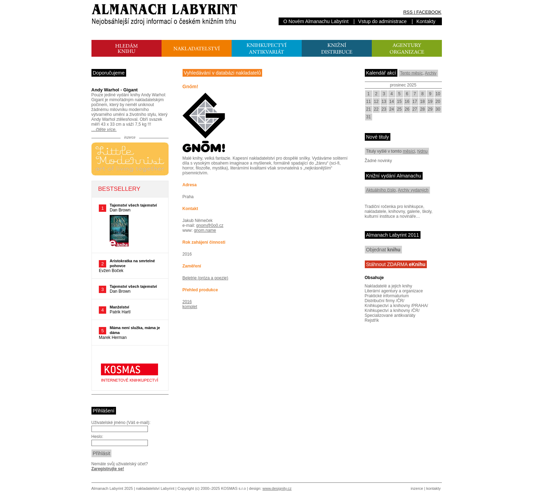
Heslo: (97, 436)
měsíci (409, 151)
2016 (187, 301)
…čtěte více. (104, 129)
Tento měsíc (411, 73)
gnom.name (205, 230)
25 (399, 109)
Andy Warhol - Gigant (114, 89)
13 (384, 101)
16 (407, 101)
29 (430, 109)
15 (399, 101)
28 (422, 109)
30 (438, 109)
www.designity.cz (277, 488)
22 (376, 109)
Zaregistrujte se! (107, 468)
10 (438, 93)
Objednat (383, 249)
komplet (190, 306)
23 (384, 109)
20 (438, 101)
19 (430, 101)
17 (414, 101)
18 (422, 101)
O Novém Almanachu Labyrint (316, 21)
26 (407, 109)
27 (414, 109)
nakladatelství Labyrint (155, 488)
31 (368, 116)
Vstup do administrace (382, 21)
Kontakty (425, 21)
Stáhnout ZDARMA (396, 264)
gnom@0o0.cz (210, 225)
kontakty (433, 488)
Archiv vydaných (413, 190)
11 (368, 101)
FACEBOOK (429, 12)
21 (368, 109)
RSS (408, 12)
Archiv (430, 73)
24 (391, 109)
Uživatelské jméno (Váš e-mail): (121, 422)
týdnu (422, 151)
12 (376, 101)
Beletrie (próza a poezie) (205, 278)
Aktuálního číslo (381, 190)
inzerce (417, 488)
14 (391, 101)
